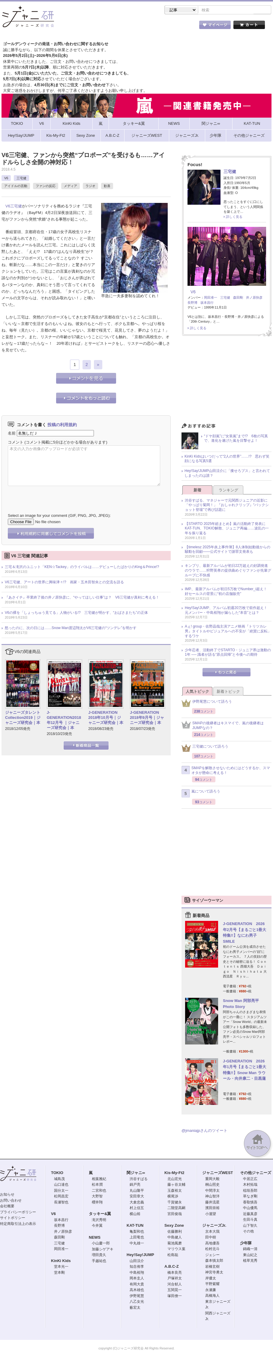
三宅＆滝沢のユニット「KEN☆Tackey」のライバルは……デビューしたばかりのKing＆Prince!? (82, 567)
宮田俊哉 (174, 1214)
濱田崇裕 (212, 1208)
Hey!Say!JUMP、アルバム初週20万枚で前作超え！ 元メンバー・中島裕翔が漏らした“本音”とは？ (228, 610)
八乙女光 (137, 1302)
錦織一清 (250, 1249)
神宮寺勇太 (214, 1273)
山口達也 (61, 1185)
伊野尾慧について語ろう (207, 703)
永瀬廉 (210, 1290)
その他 (248, 1232)
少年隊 (246, 1243)
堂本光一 (61, 1267)
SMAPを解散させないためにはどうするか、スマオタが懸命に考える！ (226, 770)
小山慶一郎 (101, 1244)
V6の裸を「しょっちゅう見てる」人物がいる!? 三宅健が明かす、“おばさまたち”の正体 (76, 613)
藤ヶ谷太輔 (176, 1185)
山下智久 (250, 1226)
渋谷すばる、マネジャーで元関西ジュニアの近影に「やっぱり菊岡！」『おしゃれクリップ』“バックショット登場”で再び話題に (227, 505)
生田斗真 (250, 1220)
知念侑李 (137, 1267)
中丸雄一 (137, 1244)
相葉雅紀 (99, 1179)
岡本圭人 (137, 1279)
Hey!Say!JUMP (140, 1255)
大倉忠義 (137, 1203)
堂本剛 (59, 1273)
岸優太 (210, 1279)
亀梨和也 (137, 1232)
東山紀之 (250, 1255)
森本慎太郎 (214, 1261)
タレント (178, 26)
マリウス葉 (176, 1249)
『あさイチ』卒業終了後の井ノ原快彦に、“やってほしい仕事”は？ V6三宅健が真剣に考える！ (82, 598)
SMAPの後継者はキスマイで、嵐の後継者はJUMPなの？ (223, 726)
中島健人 (174, 1238)
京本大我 (212, 1232)
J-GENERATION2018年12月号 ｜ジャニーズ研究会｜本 (64, 721)
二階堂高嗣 (176, 1208)
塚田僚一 (174, 1296)
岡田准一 (210, 298)
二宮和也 (99, 1191)
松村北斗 (212, 1249)
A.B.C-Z (171, 1267)
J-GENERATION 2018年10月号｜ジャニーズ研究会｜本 (105, 718)
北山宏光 (174, 1179)
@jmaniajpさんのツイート (204, 1131)
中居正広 (250, 1179)
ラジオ (90, 186)
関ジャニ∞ (136, 1173)
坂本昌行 (207, 303)
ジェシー (212, 1255)
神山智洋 (212, 1197)
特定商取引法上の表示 (18, 1224)
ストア (79, 26)
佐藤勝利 (174, 1232)
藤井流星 (212, 1203)
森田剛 (238, 298)
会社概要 (7, 1207)
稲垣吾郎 (250, 1191)
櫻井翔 (97, 1203)
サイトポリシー (12, 1218)
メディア (70, 186)
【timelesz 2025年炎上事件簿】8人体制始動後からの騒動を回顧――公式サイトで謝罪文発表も (227, 550)
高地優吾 (212, 1244)
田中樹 (210, 1238)
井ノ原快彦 (254, 298)
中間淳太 (212, 1191)
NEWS (94, 1238)
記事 (112, 26)
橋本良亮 (174, 1273)
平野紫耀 (212, 1284)
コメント (15, 443)
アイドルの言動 (15, 186)
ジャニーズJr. (214, 1226)
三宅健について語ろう (205, 748)
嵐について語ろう (201, 794)
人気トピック (197, 692)
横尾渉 (172, 1197)
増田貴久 (99, 1255)
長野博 (192, 303)
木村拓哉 (250, 1185)
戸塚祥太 (174, 1279)
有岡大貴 (137, 1285)
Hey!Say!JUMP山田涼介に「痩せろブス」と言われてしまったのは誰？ (227, 473)
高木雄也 (137, 1290)
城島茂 (59, 1179)
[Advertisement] (226, 381)
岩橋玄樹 (212, 1267)
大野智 (97, 1197)
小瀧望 (210, 1214)
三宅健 (21, 178)
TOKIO (57, 1173)
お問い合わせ (11, 1201)
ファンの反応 (46, 186)
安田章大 (137, 1197)
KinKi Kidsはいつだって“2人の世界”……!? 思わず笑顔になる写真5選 (226, 459)
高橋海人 (212, 1296)
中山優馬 (250, 1208)
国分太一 (61, 1191)
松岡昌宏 (61, 1197)
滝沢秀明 (99, 1220)
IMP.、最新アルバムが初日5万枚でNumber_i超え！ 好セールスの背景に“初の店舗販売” (228, 591)
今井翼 (97, 1226)
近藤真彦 (250, 1214)
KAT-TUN (135, 1226)
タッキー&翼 (100, 1214)
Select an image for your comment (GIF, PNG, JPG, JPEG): (59, 516)
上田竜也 (137, 1238)
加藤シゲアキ (102, 1250)
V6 (6, 178)
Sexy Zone (174, 1226)
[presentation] (53, 495)
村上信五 (137, 1208)
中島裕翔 (137, 1273)
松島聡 (172, 1255)
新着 (197, 490)
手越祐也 (99, 1261)
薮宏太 (135, 1308)
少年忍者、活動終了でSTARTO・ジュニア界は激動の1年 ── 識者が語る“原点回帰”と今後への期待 (228, 653)
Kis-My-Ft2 (174, 1173)
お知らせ (7, 1195)
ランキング (228, 490)
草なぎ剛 (250, 1197)
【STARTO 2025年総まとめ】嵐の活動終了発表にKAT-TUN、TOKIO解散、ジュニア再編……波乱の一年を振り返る (227, 529)
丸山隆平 (137, 1191)
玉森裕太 (174, 1191)
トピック (145, 26)
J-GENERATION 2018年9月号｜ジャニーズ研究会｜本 (147, 718)
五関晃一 (174, 1290)
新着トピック (228, 692)
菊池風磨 (174, 1244)
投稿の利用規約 (62, 425)
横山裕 (135, 1214)
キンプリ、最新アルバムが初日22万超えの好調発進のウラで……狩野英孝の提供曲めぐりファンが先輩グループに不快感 (228, 571)
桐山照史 (212, 1185)
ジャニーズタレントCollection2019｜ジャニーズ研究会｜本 (22, 718)
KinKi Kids (61, 1261)
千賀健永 (174, 1203)
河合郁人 (174, 1285)
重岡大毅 (212, 1179)
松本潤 (97, 1185)
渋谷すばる (139, 1179)
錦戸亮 (135, 1185)
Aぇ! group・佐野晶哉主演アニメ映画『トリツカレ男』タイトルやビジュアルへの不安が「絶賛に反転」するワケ (228, 631)
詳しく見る (234, 217)
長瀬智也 (61, 1203)
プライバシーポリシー (18, 1213)
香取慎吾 (250, 1203)
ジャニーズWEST (217, 1173)
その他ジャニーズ (255, 1173)
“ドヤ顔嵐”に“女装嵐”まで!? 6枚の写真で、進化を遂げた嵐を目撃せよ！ (236, 439)
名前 (12, 434)
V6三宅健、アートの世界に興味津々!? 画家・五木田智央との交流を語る (64, 583)
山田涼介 (137, 1261)
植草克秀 (250, 1261)
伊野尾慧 (137, 1296)
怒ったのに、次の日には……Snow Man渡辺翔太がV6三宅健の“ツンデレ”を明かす (70, 628)
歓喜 (107, 186)
